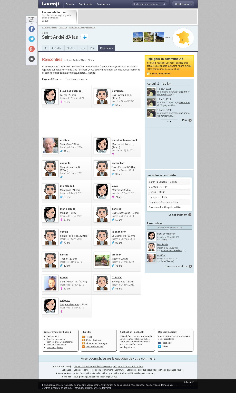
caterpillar (118, 163)
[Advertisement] (137, 16)
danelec (116, 208)
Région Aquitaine (93, 340)
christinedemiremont (124, 140)
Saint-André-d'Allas (77, 27)
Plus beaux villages (151, 370)
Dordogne (63, 27)
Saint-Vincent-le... (69, 281)
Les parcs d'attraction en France (128, 366)
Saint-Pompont (120, 167)
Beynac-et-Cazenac (159, 202)
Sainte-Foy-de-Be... (70, 236)
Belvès (152, 192)
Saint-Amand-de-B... (122, 95)
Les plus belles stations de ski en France (93, 366)
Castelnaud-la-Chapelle (161, 207)
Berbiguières (118, 281)
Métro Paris (79, 373)
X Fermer (189, 382)
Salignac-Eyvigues (69, 304)
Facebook (166, 343)
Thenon (64, 258)
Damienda (118, 90)
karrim (64, 254)
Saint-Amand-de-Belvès (171, 250)
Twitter (165, 346)
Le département (177, 214)
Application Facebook (97, 377)
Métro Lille (135, 373)
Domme (153, 197)
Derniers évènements (56, 344)
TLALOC (117, 277)
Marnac (64, 213)
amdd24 (116, 254)
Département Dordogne (96, 343)
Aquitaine (53, 27)
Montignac (65, 190)
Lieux (82, 48)
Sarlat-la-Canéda (158, 182)
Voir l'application (128, 347)
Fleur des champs (70, 90)
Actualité (56, 48)
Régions (95, 370)
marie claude (67, 208)
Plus (184, 120)
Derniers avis (53, 336)
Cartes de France (81, 370)
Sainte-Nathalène (121, 213)
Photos (71, 48)
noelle (64, 277)
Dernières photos (55, 347)
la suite (91, 72)
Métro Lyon (107, 373)
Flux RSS (86, 332)
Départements (106, 370)
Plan (92, 48)
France (45, 27)
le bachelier (119, 231)
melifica (64, 140)
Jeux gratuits (80, 377)
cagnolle (65, 163)
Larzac (63, 95)
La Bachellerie (119, 236)
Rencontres (106, 48)
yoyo (115, 185)
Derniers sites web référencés (61, 342)
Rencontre (90, 27)
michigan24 (67, 185)
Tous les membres (176, 266)
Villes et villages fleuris (172, 370)
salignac (65, 300)
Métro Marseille (93, 373)
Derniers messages (56, 339)
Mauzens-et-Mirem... (123, 144)
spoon (64, 231)
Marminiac (117, 190)
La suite (45, 21)
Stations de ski (134, 370)
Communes (120, 370)
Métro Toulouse (121, 373)
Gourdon (153, 187)
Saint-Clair (65, 144)
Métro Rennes (148, 373)
